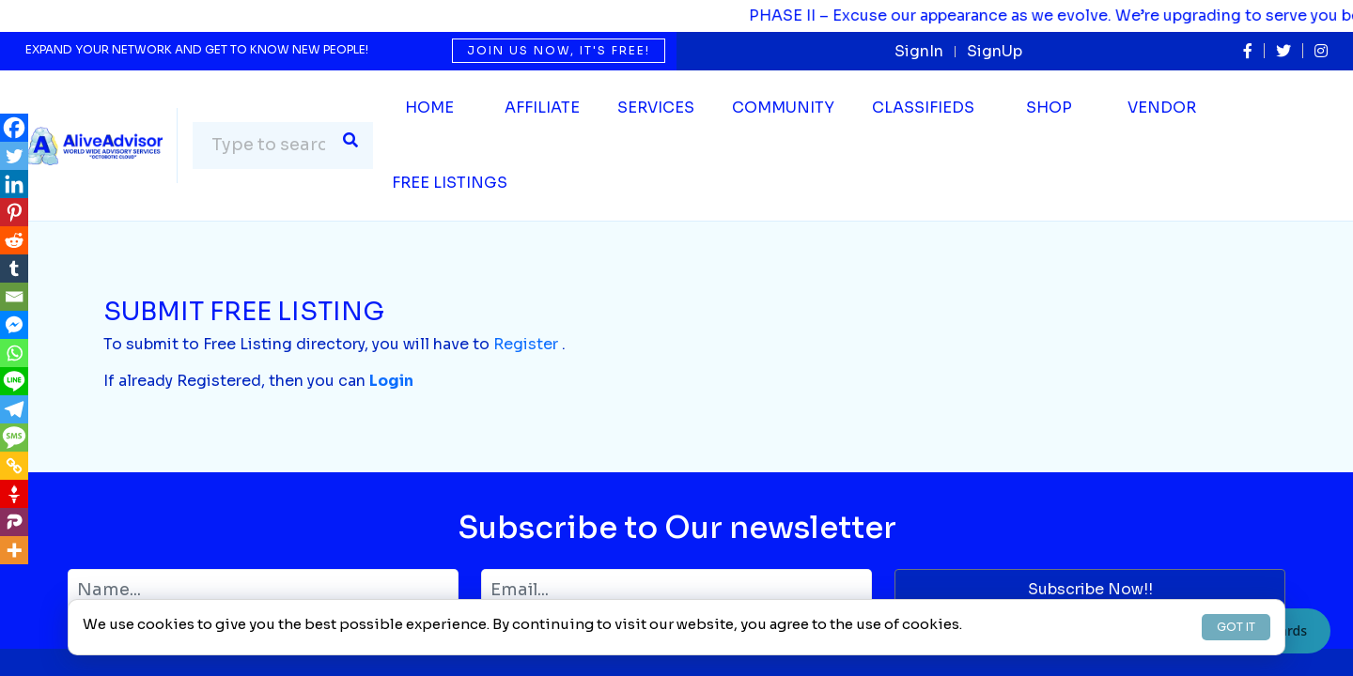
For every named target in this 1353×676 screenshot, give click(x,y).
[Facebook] (14, 128)
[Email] (14, 297)
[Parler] (14, 522)
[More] (14, 550)
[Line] (14, 381)
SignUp (994, 51)
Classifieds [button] (923, 107)
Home (429, 107)
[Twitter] (14, 156)
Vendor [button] (1162, 107)
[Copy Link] (14, 466)
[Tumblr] (14, 268)
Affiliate (542, 107)
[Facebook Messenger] (14, 325)
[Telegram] (14, 409)
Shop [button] (1049, 107)
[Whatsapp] (14, 353)
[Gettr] (14, 494)
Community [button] (783, 107)
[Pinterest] (14, 212)
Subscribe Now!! (1090, 589)
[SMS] (14, 437)
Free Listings (449, 182)
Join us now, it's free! (558, 50)
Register (525, 344)
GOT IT (1236, 627)
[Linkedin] (14, 184)
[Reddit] (14, 240)
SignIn (918, 51)
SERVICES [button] (655, 107)
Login (391, 381)
